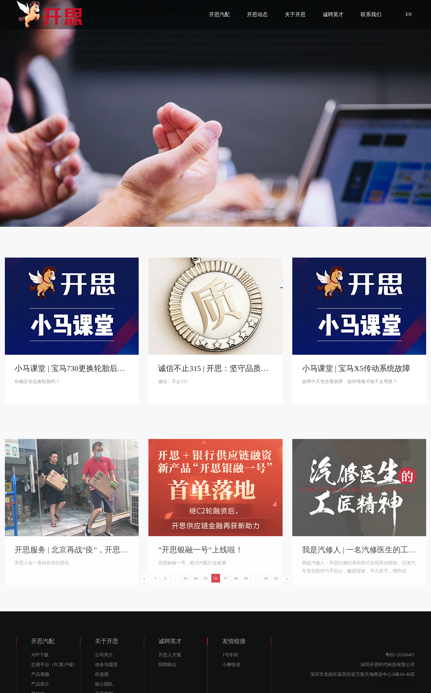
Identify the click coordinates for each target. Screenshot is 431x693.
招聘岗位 (167, 664)
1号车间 (230, 655)
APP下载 (40, 655)
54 (266, 582)
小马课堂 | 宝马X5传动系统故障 (356, 370)
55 (276, 582)
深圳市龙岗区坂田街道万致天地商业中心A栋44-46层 (362, 674)
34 (195, 582)
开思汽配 (219, 14)
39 (246, 582)
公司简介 (104, 655)
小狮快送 (231, 664)
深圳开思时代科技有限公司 (387, 664)
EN (409, 14)
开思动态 (257, 14)
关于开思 (295, 14)
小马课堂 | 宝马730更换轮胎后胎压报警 (72, 370)
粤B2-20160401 (400, 655)
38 (236, 582)
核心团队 (104, 684)
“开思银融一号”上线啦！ (200, 605)
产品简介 (40, 684)
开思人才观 (169, 655)
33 (185, 582)
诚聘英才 (333, 14)
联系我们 (371, 14)
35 (206, 582)
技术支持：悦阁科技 (394, 684)
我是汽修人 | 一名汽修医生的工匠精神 (359, 605)
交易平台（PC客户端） (54, 664)
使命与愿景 (106, 664)
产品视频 (40, 674)
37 (226, 582)
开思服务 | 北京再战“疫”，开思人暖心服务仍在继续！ (72, 605)
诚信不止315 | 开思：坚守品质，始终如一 (215, 370)
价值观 (102, 674)
